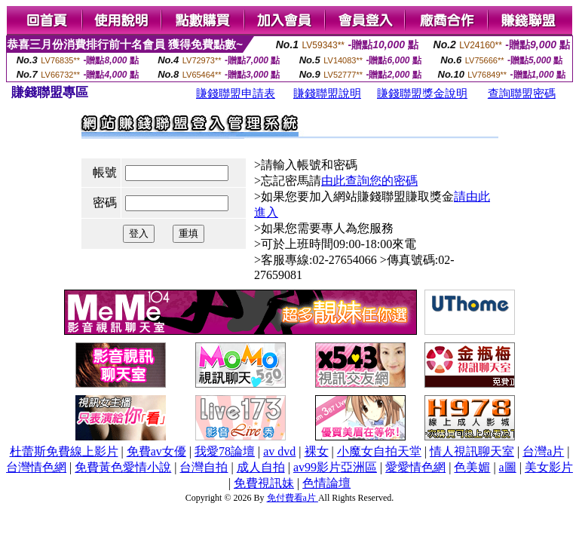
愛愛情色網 (415, 467)
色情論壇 (326, 483)
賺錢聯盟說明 (327, 93)
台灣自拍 (203, 467)
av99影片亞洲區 (335, 467)
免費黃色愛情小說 (123, 467)
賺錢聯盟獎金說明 (422, 93)
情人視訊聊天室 (472, 451)
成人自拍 (261, 467)
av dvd (279, 451)
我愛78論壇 (225, 451)
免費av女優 (156, 451)
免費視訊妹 (264, 483)
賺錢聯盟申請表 (235, 93)
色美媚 (472, 467)
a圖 (507, 467)
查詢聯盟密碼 (522, 93)
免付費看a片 (292, 497)
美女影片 (549, 467)
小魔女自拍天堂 (379, 451)
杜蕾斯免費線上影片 (64, 451)
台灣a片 (543, 451)
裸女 (317, 451)
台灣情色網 (36, 467)
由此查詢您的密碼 (369, 180)
